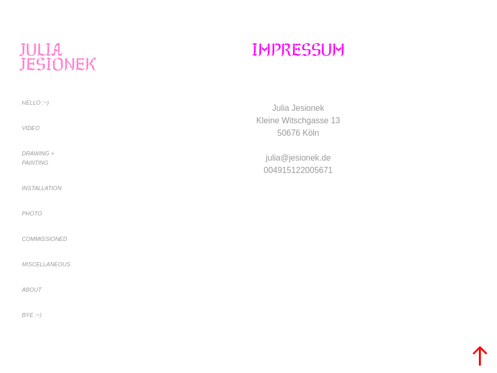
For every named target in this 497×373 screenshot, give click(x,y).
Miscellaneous (46, 264)
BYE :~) (31, 315)
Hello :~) (35, 102)
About (31, 289)
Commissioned (44, 239)
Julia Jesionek (58, 57)
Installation (42, 188)
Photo (32, 213)
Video (30, 128)
